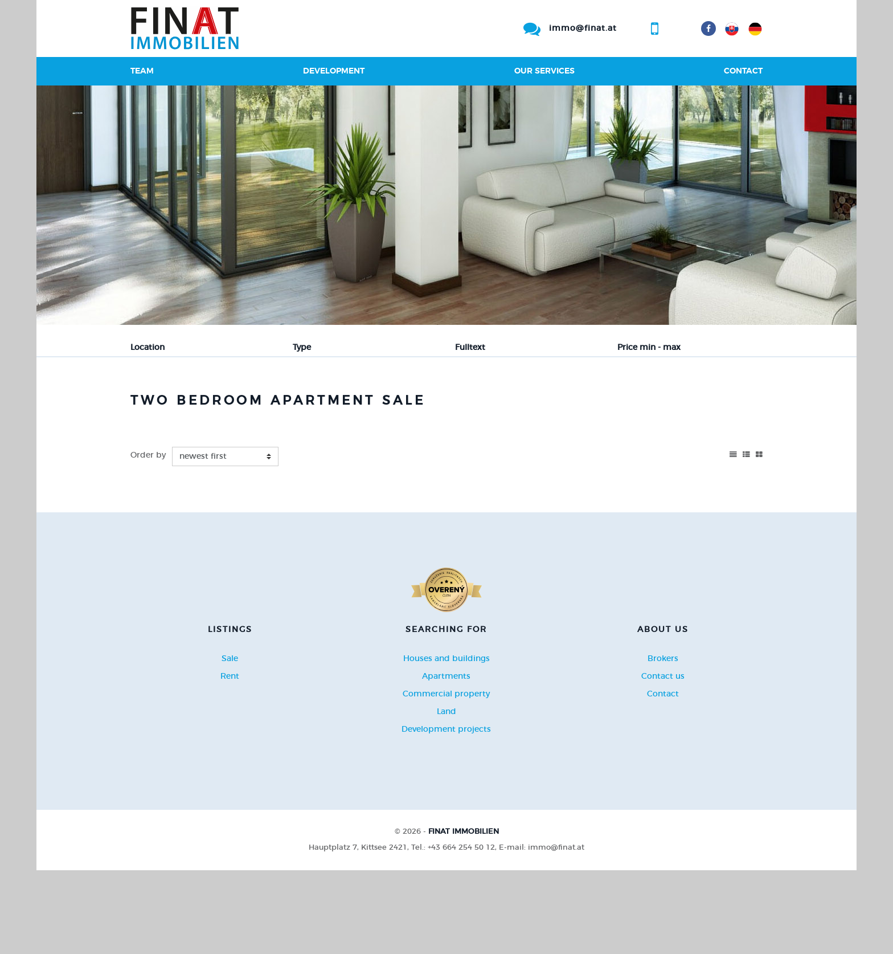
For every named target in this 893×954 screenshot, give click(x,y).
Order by (148, 540)
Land (446, 796)
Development (333, 71)
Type (302, 348)
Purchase (268, 405)
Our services (544, 71)
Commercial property (446, 778)
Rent (208, 405)
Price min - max (649, 348)
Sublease (337, 405)
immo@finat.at (583, 28)
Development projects (446, 813)
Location (147, 348)
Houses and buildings (446, 743)
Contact (743, 71)
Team (142, 71)
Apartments (446, 760)
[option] (446, 205)
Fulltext (470, 348)
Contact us (663, 760)
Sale (158, 405)
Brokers (663, 743)
